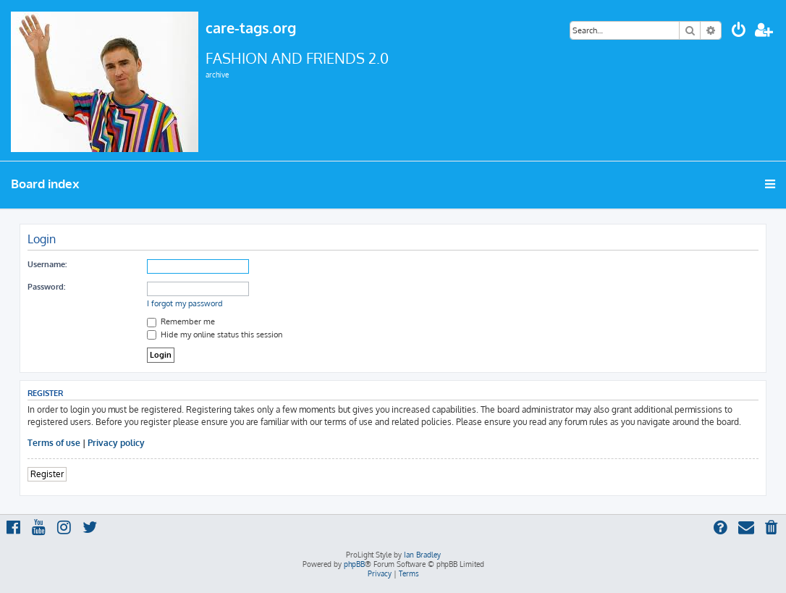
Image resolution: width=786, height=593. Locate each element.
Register (47, 473)
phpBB (354, 564)
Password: (46, 287)
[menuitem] (739, 31)
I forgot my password (185, 303)
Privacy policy (116, 442)
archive (217, 74)
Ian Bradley (422, 554)
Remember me (181, 321)
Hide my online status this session (214, 334)
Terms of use (54, 442)
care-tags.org (251, 27)
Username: (47, 264)
